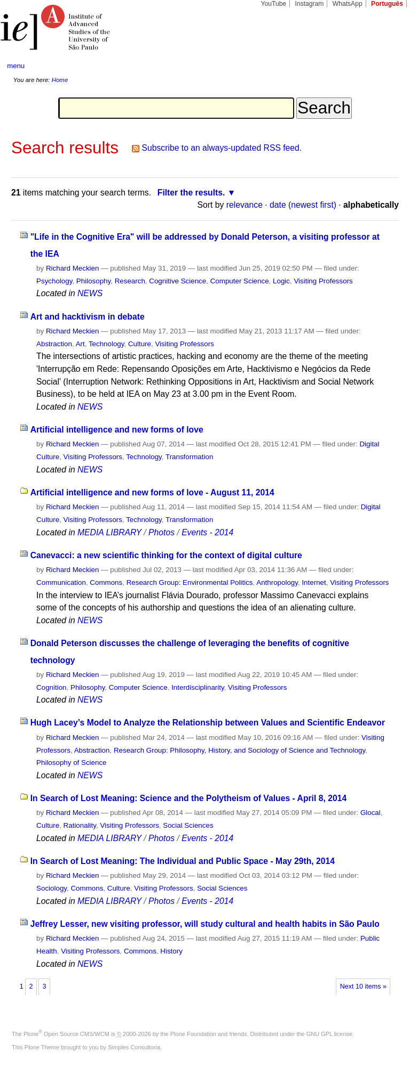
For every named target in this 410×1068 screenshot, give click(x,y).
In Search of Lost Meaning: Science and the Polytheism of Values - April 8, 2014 (188, 798)
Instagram (309, 3)
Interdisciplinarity (197, 687)
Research (130, 281)
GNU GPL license (329, 1034)
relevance (244, 204)
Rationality (80, 825)
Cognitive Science (177, 281)
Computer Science (239, 281)
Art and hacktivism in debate (87, 316)
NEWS (89, 293)
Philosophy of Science (71, 763)
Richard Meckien (72, 268)
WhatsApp (347, 3)
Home (60, 80)
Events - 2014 (207, 532)
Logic (281, 281)
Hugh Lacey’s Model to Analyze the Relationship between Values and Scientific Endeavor (207, 722)
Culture (139, 344)
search (381, 66)
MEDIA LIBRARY (109, 532)
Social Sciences (188, 825)
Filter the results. (191, 192)
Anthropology (277, 582)
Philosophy (93, 281)
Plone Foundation (193, 1034)
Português (387, 3)
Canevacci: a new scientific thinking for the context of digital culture (166, 555)
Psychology (54, 281)
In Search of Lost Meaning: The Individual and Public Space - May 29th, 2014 (182, 861)
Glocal (370, 813)
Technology (106, 344)
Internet (314, 582)
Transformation (189, 457)
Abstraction (54, 344)
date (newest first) (303, 204)
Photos (161, 532)
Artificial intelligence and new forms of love (116, 429)
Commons (106, 582)
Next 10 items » (363, 986)
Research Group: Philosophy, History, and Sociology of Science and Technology (239, 750)
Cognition (51, 687)
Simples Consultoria (134, 1047)
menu (16, 66)
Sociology (51, 888)
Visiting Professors (323, 281)
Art (80, 344)
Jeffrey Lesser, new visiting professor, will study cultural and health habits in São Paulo (205, 923)
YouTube (274, 3)
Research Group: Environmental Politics (190, 582)
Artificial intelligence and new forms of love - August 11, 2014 (152, 492)
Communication (61, 582)
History (171, 951)
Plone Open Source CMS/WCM (66, 1034)
